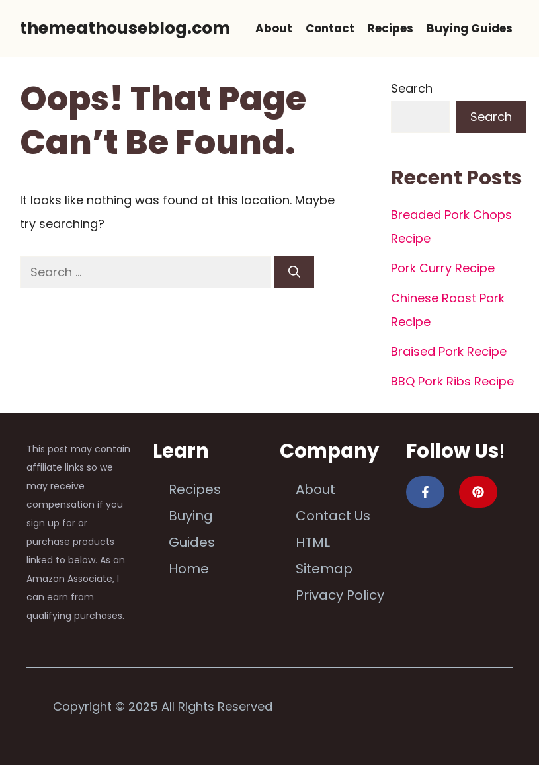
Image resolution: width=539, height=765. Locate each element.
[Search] (294, 272)
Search (412, 88)
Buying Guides (470, 28)
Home (189, 568)
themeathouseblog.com (125, 28)
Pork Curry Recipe (443, 268)
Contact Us (333, 515)
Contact (330, 28)
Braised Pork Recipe (449, 351)
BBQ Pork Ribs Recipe (452, 381)
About (273, 28)
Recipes (390, 28)
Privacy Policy (340, 595)
